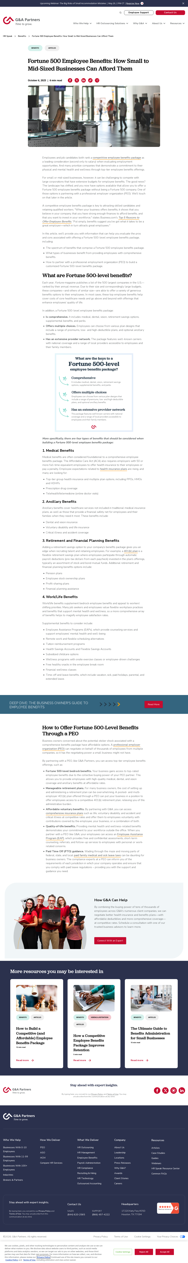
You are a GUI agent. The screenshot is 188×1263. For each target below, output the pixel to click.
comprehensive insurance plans (64, 813)
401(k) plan (131, 551)
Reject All (143, 1251)
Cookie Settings (123, 1251)
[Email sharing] (97, 80)
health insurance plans (113, 469)
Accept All (164, 1251)
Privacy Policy (97, 1094)
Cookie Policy (11, 1260)
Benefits (22, 36)
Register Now (132, 3)
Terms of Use (112, 1094)
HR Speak (7, 36)
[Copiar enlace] (90, 80)
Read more (22, 1060)
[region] (94, 1252)
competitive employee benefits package (117, 157)
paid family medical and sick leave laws (97, 855)
